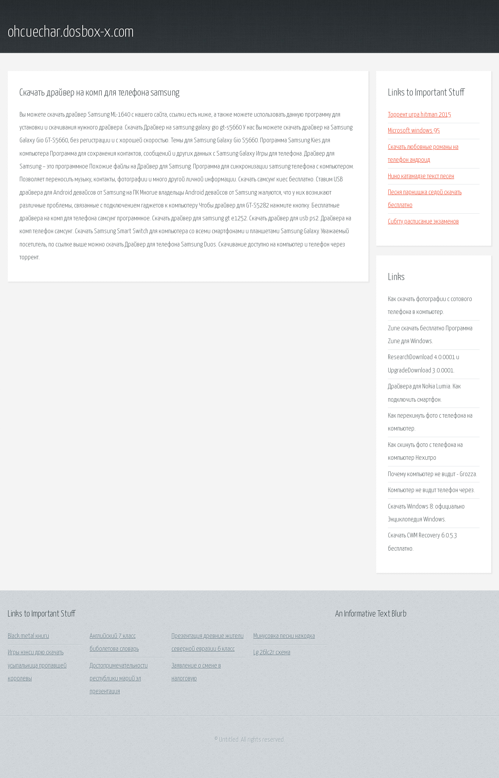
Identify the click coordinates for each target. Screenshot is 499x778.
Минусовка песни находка (284, 636)
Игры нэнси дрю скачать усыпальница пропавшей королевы (37, 665)
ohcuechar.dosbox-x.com (71, 32)
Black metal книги (28, 636)
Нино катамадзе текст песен (421, 176)
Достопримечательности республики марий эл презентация (119, 679)
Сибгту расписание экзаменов (423, 221)
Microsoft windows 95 (414, 131)
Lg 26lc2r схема (271, 652)
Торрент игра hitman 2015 (419, 115)
